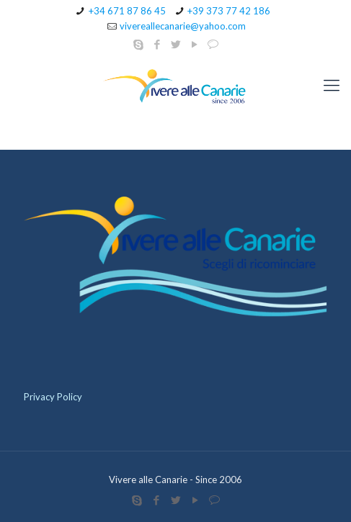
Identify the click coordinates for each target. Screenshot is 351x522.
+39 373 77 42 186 (228, 11)
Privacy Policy (53, 396)
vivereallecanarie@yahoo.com (183, 26)
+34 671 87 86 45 (127, 11)
